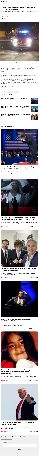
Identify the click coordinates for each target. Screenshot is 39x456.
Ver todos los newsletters (6, 439)
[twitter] (7, 19)
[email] (9, 19)
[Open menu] (37, 1)
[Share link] (11, 19)
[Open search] (35, 1)
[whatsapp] (2, 19)
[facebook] (5, 19)
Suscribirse (19, 449)
